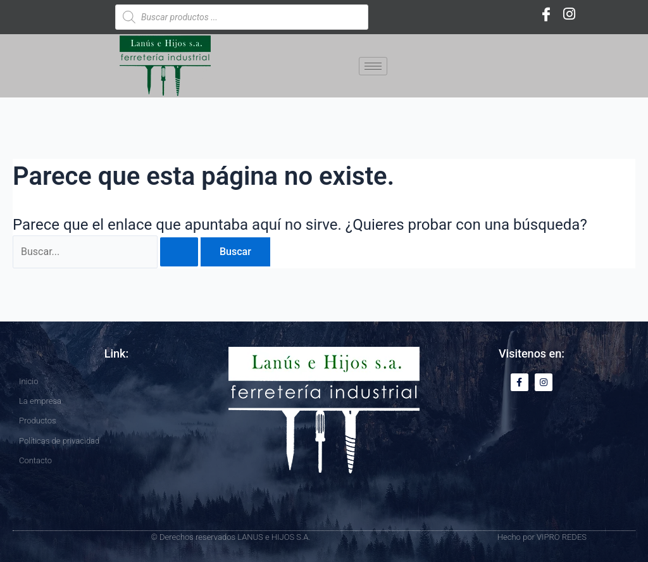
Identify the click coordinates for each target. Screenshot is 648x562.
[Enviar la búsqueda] (179, 251)
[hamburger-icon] (373, 66)
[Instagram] (568, 13)
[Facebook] (546, 13)
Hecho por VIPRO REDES (542, 537)
